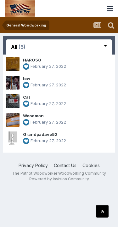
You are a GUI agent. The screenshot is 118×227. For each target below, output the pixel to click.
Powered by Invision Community (59, 179)
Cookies (91, 165)
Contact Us (65, 165)
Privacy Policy (33, 165)
